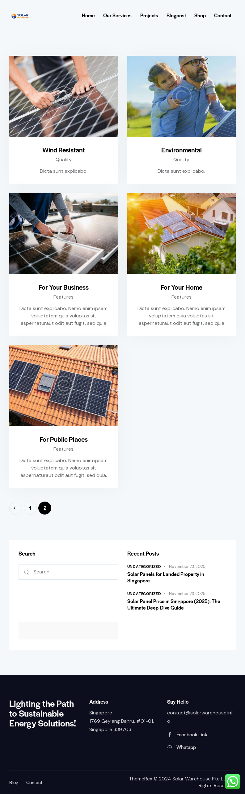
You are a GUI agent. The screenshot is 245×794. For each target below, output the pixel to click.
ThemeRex (140, 779)
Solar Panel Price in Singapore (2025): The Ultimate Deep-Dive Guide (173, 604)
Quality (64, 159)
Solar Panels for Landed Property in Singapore (165, 577)
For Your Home (181, 287)
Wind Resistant (63, 150)
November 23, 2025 (187, 566)
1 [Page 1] (33, 506)
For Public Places (64, 439)
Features (63, 297)
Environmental (181, 150)
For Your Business (64, 287)
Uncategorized (144, 566)
